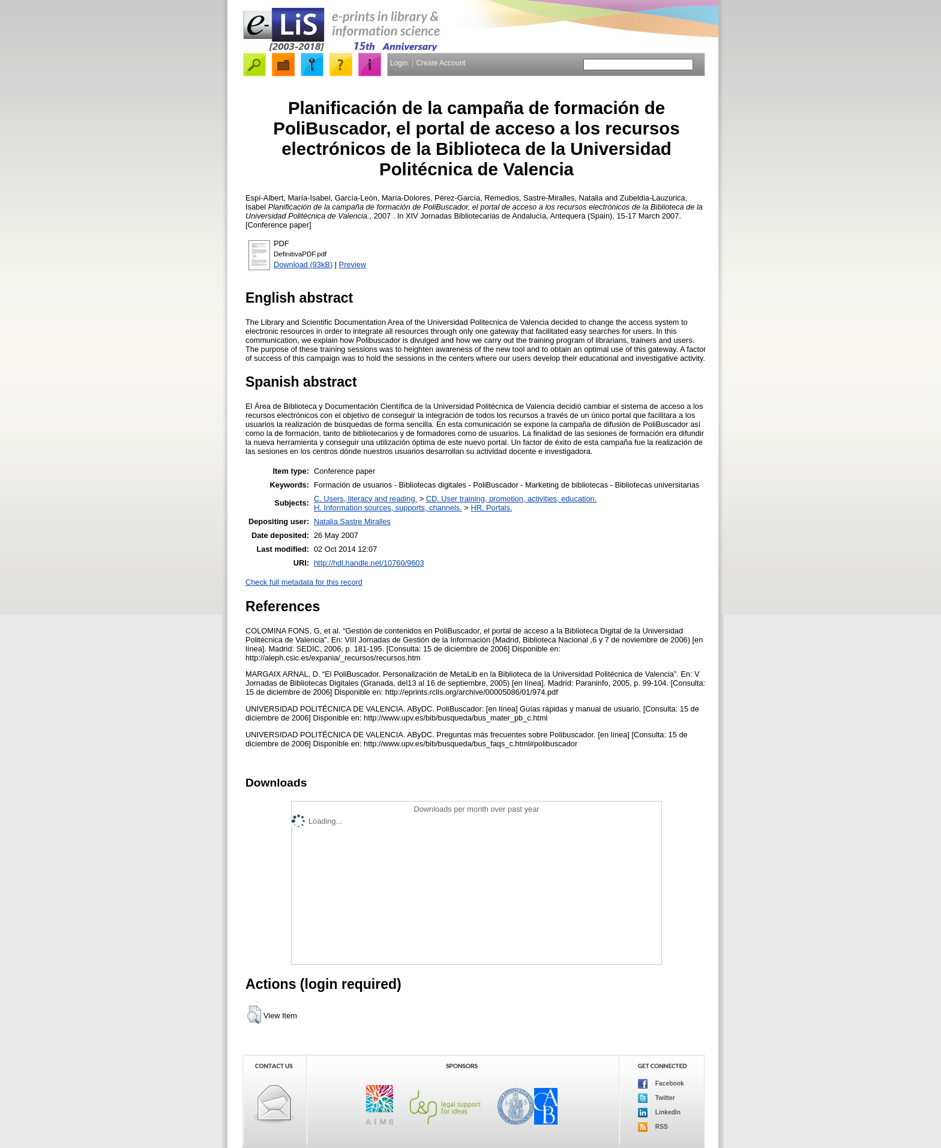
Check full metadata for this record (303, 582)
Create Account (440, 63)
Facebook (661, 1084)
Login (398, 63)
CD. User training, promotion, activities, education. (511, 498)
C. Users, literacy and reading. (365, 498)
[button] (254, 1015)
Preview (353, 264)
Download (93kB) (303, 264)
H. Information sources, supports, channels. (388, 507)
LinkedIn (659, 1112)
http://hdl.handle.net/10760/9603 (369, 562)
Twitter (656, 1098)
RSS (653, 1127)
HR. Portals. (491, 507)
